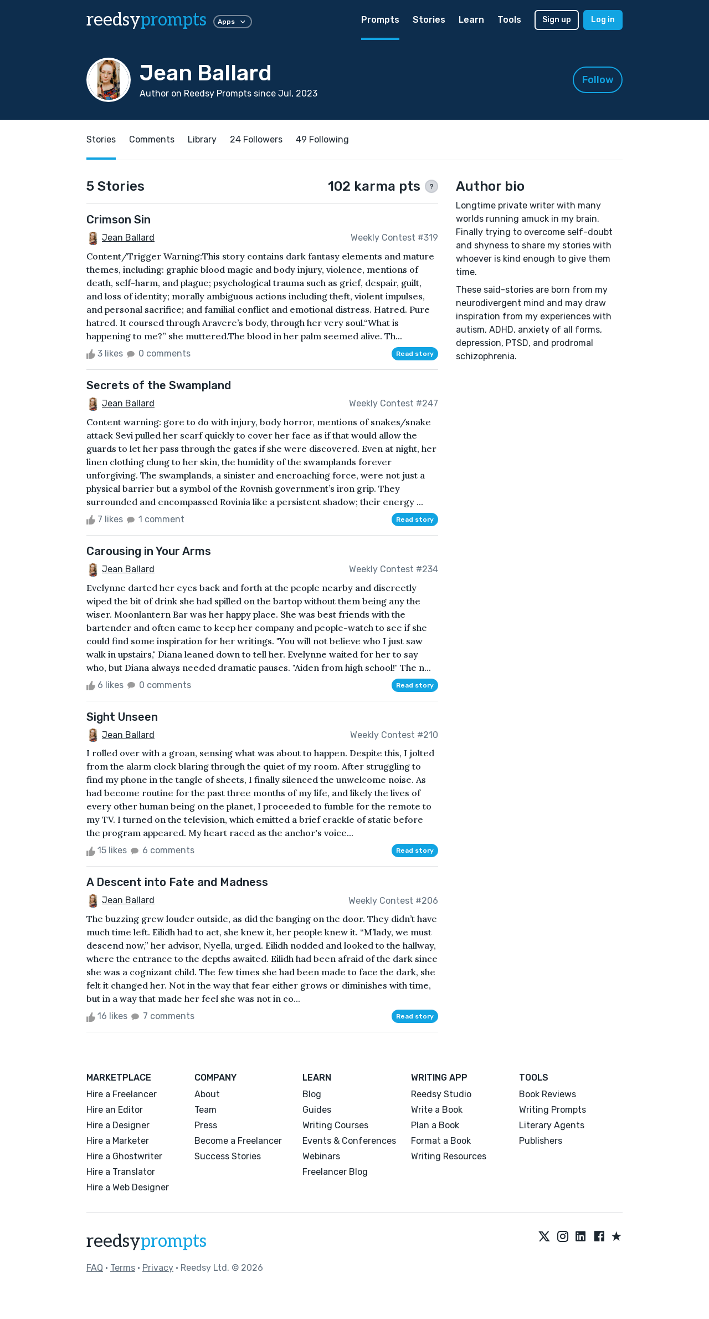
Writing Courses (335, 1125)
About (207, 1094)
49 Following (322, 139)
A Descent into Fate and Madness (177, 882)
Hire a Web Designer (127, 1187)
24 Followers (256, 139)
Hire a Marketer (117, 1140)
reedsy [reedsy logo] (146, 19)
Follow (598, 80)
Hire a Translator (120, 1172)
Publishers (540, 1140)
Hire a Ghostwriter (124, 1156)
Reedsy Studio (441, 1094)
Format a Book (441, 1140)
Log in (603, 19)
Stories (429, 19)
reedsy (146, 1241)
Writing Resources (448, 1156)
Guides (316, 1109)
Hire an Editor (114, 1109)
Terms (122, 1267)
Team (205, 1109)
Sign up (556, 19)
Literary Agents (551, 1125)
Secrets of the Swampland (158, 385)
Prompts (380, 19)
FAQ (94, 1267)
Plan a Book (435, 1125)
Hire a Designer (118, 1125)
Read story (415, 354)
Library (202, 139)
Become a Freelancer (238, 1140)
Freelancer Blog (335, 1172)
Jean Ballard (128, 237)
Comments (151, 139)
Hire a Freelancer (121, 1094)
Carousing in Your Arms (148, 551)
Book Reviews (547, 1094)
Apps (233, 22)
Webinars (321, 1156)
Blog (311, 1094)
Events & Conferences (349, 1140)
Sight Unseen (122, 717)
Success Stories (227, 1156)
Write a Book (437, 1109)
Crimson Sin (118, 219)
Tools (509, 19)
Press (205, 1125)
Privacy (157, 1267)
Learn (471, 19)
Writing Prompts (552, 1109)
